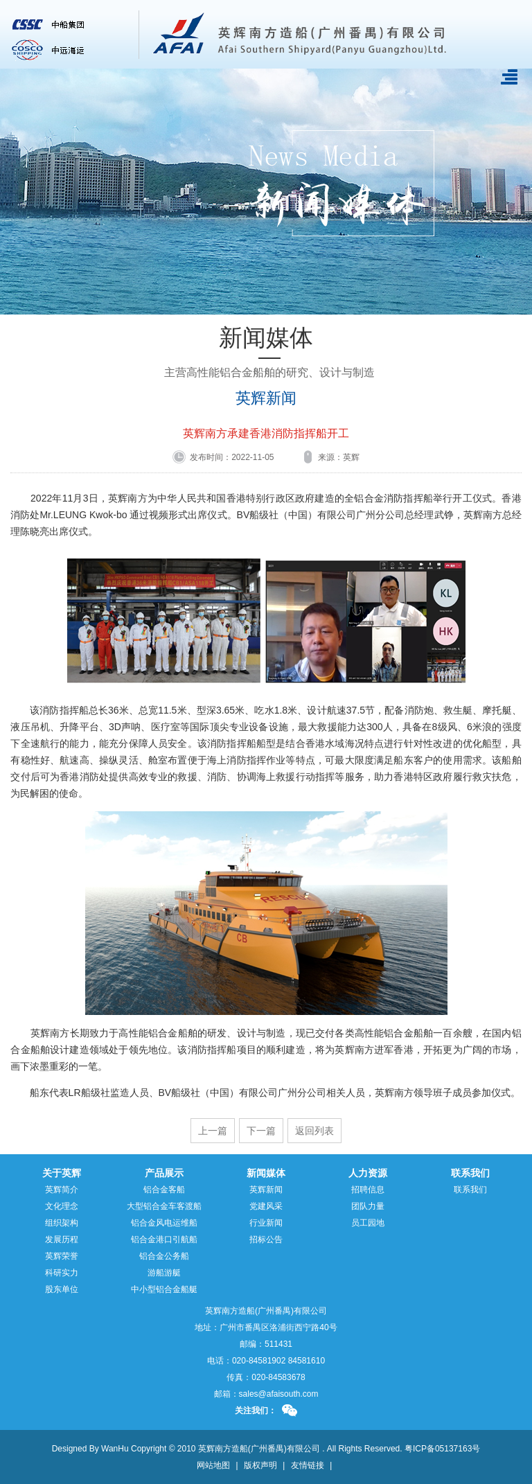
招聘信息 (367, 1189)
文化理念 (61, 1206)
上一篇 (212, 1130)
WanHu (115, 1449)
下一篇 (261, 1130)
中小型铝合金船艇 (164, 1289)
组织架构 (61, 1223)
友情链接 (307, 1465)
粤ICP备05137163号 (442, 1449)
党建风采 (266, 1206)
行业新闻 (266, 1223)
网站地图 (213, 1465)
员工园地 (367, 1223)
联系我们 (470, 1189)
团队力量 (367, 1206)
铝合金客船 (164, 1189)
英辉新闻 (266, 398)
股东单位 (61, 1289)
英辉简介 (61, 1189)
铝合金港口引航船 (164, 1239)
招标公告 (266, 1239)
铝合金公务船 (164, 1256)
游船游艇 (164, 1273)
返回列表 (314, 1130)
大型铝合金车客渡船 (164, 1206)
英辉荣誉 (61, 1256)
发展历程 (61, 1239)
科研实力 (61, 1273)
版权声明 (260, 1465)
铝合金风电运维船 (164, 1223)
